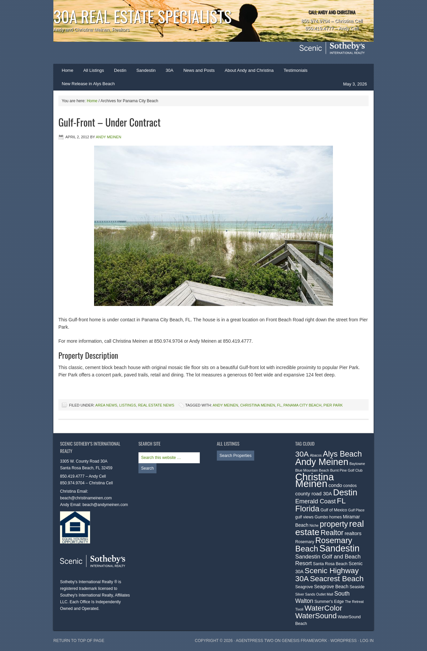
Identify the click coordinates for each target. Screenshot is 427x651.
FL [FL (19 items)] (341, 500)
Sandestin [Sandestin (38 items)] (339, 548)
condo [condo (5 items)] (335, 485)
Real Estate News (156, 405)
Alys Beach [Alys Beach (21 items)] (342, 454)
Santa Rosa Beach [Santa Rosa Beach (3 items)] (330, 563)
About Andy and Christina (249, 70)
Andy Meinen (108, 137)
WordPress (344, 640)
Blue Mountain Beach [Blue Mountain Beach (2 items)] (312, 470)
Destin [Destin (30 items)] (345, 492)
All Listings (93, 70)
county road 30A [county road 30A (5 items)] (313, 493)
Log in (367, 640)
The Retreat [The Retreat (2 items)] (354, 602)
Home (67, 70)
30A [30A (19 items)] (302, 454)
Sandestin (146, 70)
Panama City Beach (303, 405)
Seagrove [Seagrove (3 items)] (304, 587)
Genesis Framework (304, 640)
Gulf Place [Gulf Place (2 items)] (356, 510)
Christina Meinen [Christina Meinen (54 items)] (314, 480)
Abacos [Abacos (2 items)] (316, 455)
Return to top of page (78, 640)
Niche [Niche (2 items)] (314, 525)
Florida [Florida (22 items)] (307, 508)
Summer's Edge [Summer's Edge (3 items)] (329, 601)
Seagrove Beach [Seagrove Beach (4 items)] (331, 586)
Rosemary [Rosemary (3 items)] (304, 541)
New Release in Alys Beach (88, 83)
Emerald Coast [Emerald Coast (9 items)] (315, 501)
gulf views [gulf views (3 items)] (304, 517)
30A (167, 72)
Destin (117, 72)
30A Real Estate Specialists (142, 16)
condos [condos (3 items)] (350, 485)
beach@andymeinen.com (105, 504)
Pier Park (333, 405)
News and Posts (199, 70)
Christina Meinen (257, 405)
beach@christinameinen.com (86, 498)
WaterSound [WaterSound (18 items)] (316, 616)
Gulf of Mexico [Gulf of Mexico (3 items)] (334, 510)
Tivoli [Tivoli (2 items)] (299, 609)
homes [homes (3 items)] (335, 517)
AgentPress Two (255, 640)
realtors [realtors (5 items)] (353, 533)
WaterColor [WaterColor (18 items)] (323, 608)
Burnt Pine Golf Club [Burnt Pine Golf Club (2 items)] (346, 470)
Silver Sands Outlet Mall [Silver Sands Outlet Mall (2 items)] (314, 594)
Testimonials (296, 70)
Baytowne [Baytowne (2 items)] (357, 464)
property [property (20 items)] (334, 524)
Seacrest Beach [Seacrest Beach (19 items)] (337, 578)
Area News (106, 405)
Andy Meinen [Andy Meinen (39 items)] (321, 462)
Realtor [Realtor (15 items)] (332, 533)
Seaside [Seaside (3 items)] (357, 587)
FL (279, 405)
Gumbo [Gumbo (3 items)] (321, 517)
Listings (127, 405)
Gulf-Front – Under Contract (109, 122)
